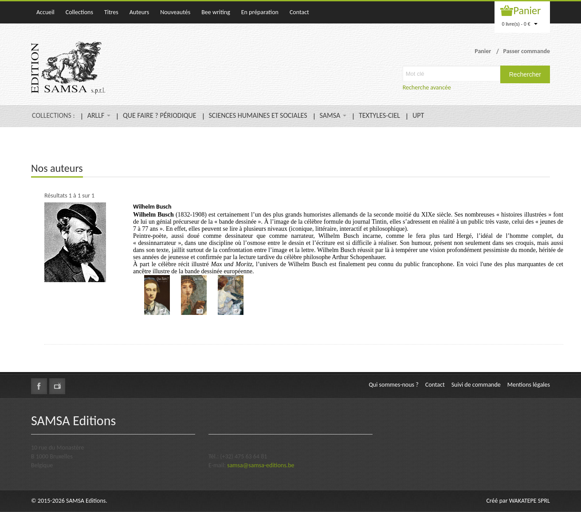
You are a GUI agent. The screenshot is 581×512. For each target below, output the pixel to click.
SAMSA (333, 115)
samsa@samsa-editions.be (260, 465)
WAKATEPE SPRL (529, 500)
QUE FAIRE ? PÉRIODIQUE (159, 115)
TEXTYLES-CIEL (379, 115)
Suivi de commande (476, 384)
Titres (111, 12)
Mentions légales (528, 384)
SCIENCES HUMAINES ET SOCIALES (258, 115)
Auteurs (139, 12)
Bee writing (215, 12)
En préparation (260, 12)
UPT (418, 115)
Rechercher (525, 74)
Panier (527, 10)
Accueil (45, 12)
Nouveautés (175, 12)
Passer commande (526, 51)
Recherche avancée (427, 87)
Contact (299, 12)
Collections (79, 12)
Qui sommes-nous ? (393, 384)
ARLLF (98, 115)
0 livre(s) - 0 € (519, 24)
